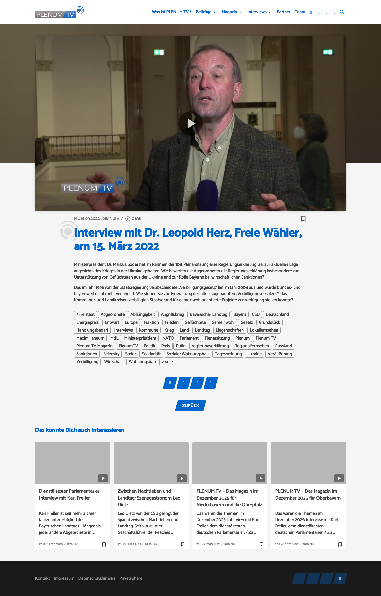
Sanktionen (86, 354)
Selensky (111, 354)
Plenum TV (266, 338)
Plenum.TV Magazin (94, 346)
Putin (181, 346)
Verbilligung (87, 362)
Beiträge (203, 12)
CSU (256, 314)
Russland (283, 346)
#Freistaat (85, 314)
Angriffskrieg (172, 314)
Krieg (169, 330)
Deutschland (277, 314)
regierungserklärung (210, 346)
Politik (149, 346)
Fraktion (151, 322)
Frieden (172, 322)
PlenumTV (128, 346)
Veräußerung (280, 354)
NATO (168, 338)
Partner (283, 12)
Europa (131, 322)
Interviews (257, 12)
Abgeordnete (113, 314)
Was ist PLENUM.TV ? (171, 12)
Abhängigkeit (142, 314)
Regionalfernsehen (251, 346)
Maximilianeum (90, 338)
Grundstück (269, 322)
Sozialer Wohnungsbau (187, 354)
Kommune (148, 330)
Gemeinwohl (223, 322)
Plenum (242, 338)
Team (300, 12)
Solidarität (151, 354)
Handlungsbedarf (92, 330)
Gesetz (247, 322)
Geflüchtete (195, 322)
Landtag (202, 330)
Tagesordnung (228, 354)
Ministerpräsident (140, 338)
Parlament (189, 338)
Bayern (239, 314)
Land (184, 330)
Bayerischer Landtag (208, 314)
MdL (114, 338)
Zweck (167, 362)
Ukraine (254, 354)
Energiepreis (87, 322)
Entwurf (112, 322)
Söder (130, 354)
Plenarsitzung (217, 338)
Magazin (229, 12)
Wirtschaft (113, 362)
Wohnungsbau (142, 362)
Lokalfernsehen (264, 330)
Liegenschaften (230, 330)
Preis (165, 346)
